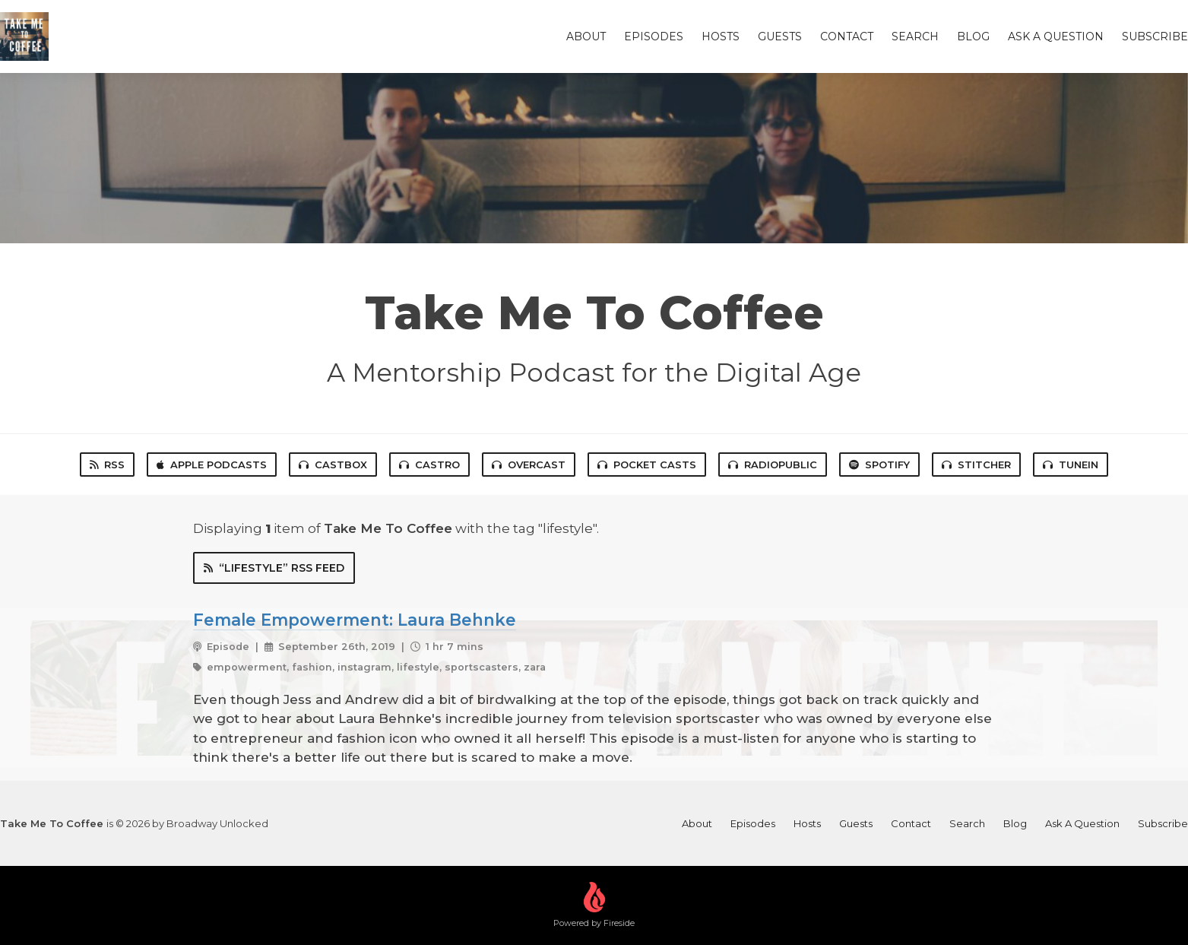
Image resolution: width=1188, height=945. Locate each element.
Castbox (333, 464)
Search (915, 36)
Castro (429, 464)
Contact (846, 36)
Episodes (653, 36)
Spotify (879, 464)
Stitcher (976, 464)
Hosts (721, 36)
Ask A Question (1056, 36)
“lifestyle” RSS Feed (274, 568)
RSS (107, 464)
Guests (780, 36)
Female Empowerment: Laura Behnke (354, 619)
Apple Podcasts (212, 464)
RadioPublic (772, 464)
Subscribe (1155, 36)
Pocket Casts (646, 464)
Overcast (528, 464)
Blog (973, 36)
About (586, 36)
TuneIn (1070, 464)
